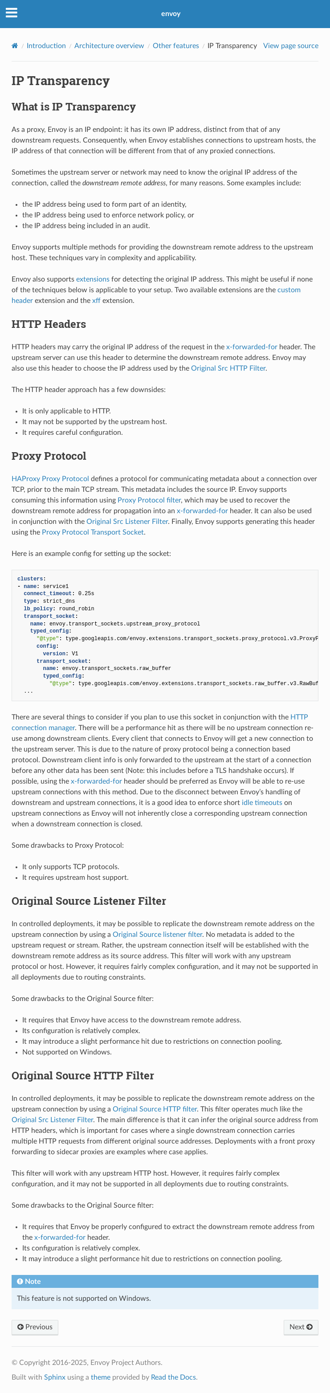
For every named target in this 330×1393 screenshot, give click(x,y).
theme (100, 1377)
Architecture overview (109, 45)
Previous (35, 1327)
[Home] (15, 45)
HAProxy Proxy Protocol (50, 478)
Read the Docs (173, 1377)
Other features (176, 45)
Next (301, 1327)
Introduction (46, 45)
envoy (170, 13)
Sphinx (54, 1377)
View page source (290, 45)
